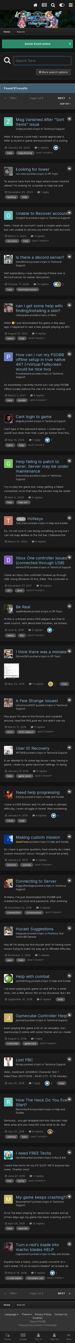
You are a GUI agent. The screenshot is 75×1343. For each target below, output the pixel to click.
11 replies (36, 683)
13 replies (37, 1223)
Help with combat (32, 976)
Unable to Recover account (42, 213)
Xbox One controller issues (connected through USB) (41, 560)
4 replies (35, 497)
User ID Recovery (32, 748)
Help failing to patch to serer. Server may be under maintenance (42, 466)
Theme (26, 1314)
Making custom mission (38, 837)
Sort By (65, 104)
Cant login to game (34, 416)
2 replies (42, 147)
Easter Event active (37, 43)
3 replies (38, 236)
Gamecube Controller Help (41, 1015)
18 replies (44, 585)
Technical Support (54, 129)
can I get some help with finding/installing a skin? (39, 308)
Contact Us (60, 1314)
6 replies (44, 999)
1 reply (43, 192)
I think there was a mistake (41, 651)
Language (11, 1314)
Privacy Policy (43, 1314)
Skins (53, 315)
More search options (53, 72)
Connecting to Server (36, 881)
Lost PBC (24, 1060)
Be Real (23, 607)
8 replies (36, 1131)
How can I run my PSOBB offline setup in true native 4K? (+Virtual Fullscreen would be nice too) (40, 362)
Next (61, 98)
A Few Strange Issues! (37, 700)
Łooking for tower (32, 169)
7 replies (42, 955)
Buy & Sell (60, 1157)
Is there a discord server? (40, 257)
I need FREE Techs (33, 1153)
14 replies (41, 284)
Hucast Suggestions (34, 929)
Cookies (38, 1317)
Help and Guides (58, 523)
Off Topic (52, 173)
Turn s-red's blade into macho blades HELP (37, 1247)
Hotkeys (35, 518)
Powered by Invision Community (38, 1325)
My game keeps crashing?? (42, 1197)
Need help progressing (38, 792)
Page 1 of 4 (37, 98)
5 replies (37, 395)
